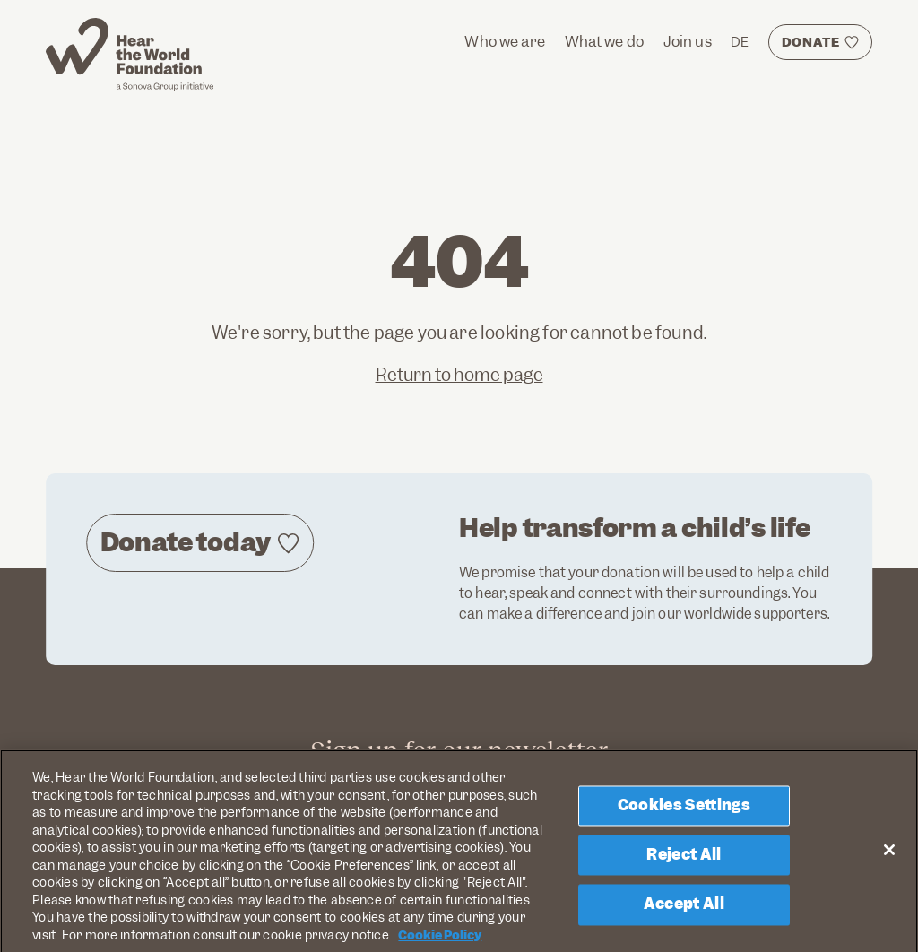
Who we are (504, 41)
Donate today (185, 542)
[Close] (889, 857)
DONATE (811, 42)
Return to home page (459, 375)
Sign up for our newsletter (459, 750)
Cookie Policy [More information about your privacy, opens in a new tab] (439, 943)
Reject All (683, 862)
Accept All (684, 912)
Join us (687, 41)
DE (740, 42)
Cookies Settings (684, 813)
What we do (605, 41)
